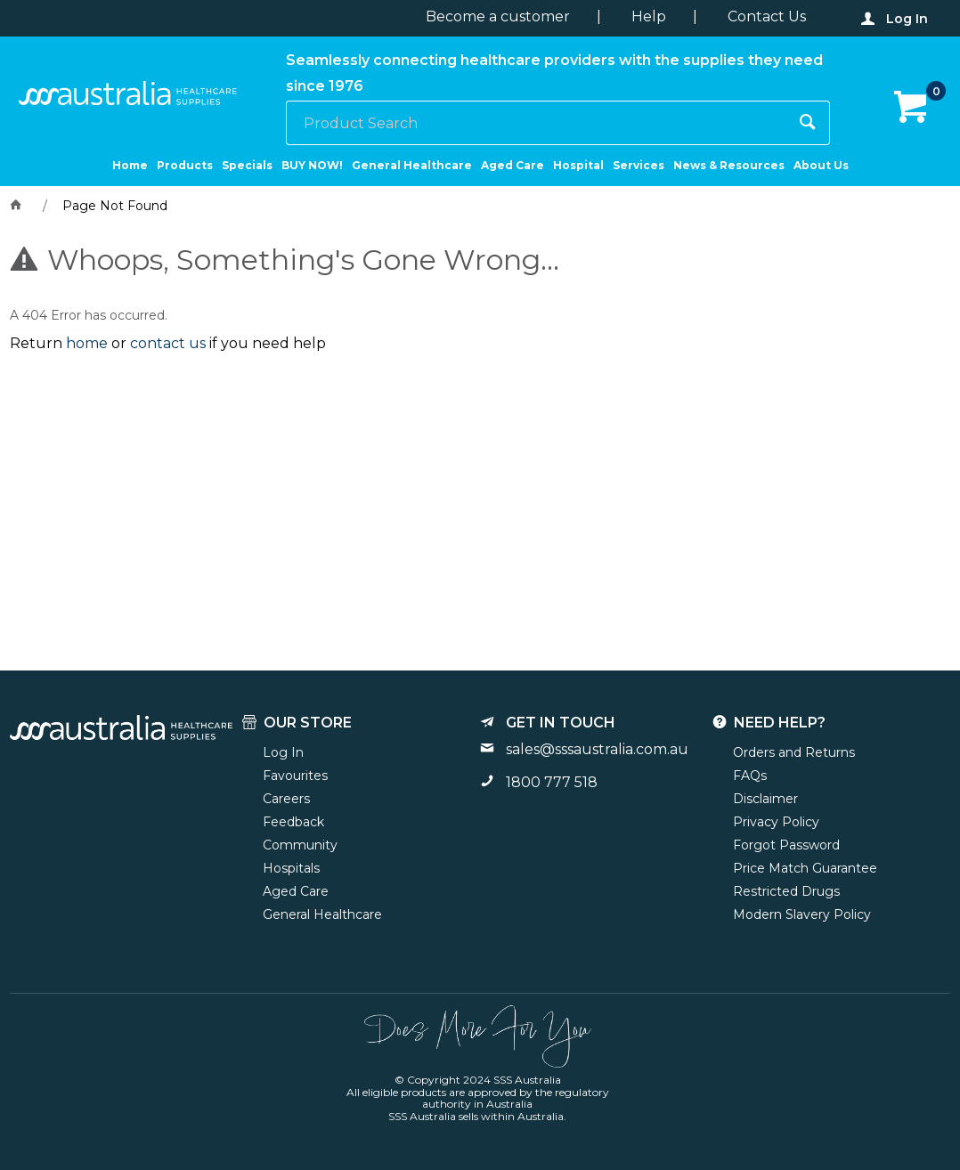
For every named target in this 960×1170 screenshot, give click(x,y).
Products (185, 165)
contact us (168, 343)
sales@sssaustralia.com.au (597, 749)
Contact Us (767, 16)
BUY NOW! (312, 165)
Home (130, 165)
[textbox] (536, 123)
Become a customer (498, 16)
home (87, 343)
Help (648, 16)
